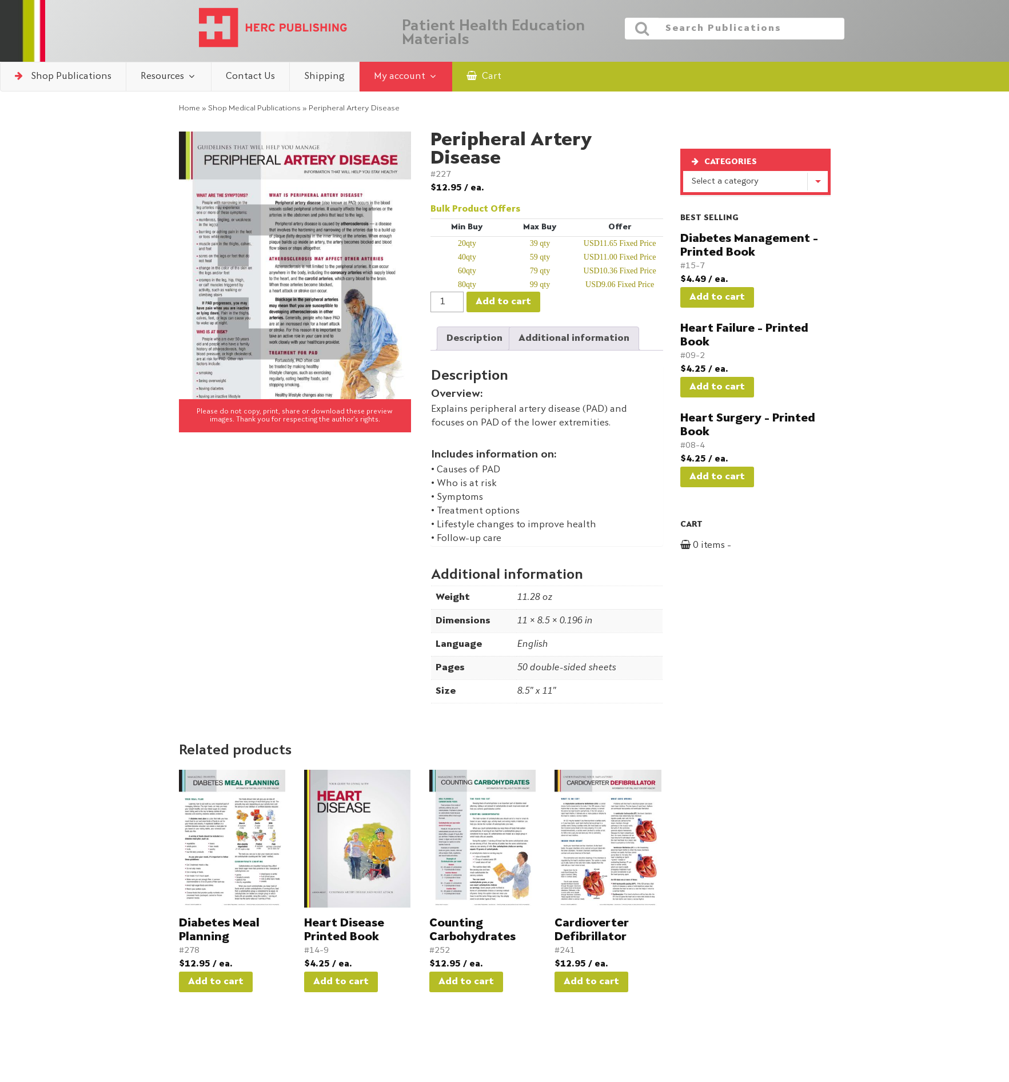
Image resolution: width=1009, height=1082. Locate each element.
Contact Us (250, 76)
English (532, 644)
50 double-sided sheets (566, 668)
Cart (483, 76)
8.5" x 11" (536, 691)
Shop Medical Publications (254, 108)
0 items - (719, 545)
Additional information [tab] (574, 338)
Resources (169, 76)
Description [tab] (474, 338)
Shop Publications (63, 76)
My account (406, 76)
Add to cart (503, 302)
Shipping (324, 76)
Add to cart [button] (216, 981)
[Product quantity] (447, 302)
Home (189, 108)
